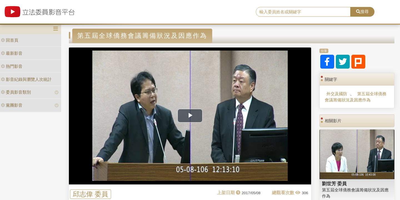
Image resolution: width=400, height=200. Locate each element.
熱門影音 (11, 66)
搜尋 (362, 11)
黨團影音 (11, 105)
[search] (303, 12)
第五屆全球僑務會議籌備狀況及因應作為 (355, 96)
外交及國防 (336, 93)
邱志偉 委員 (90, 194)
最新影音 (11, 53)
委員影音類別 (16, 92)
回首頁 (9, 40)
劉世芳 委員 (334, 183)
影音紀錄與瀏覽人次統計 (26, 79)
